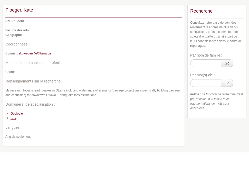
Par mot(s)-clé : (202, 75)
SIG (13, 118)
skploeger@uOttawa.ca (35, 53)
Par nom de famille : (206, 55)
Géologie (17, 113)
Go (227, 63)
